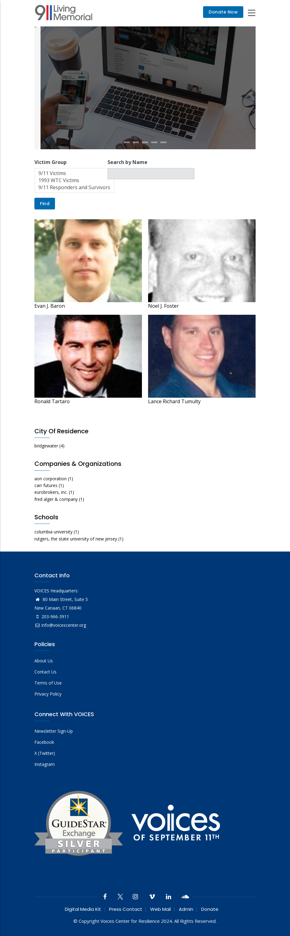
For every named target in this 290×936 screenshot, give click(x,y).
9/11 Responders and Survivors (74, 187)
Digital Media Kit (83, 909)
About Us (43, 661)
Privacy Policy (47, 694)
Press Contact (125, 909)
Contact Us (45, 672)
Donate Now (223, 12)
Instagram (44, 764)
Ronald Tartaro (52, 401)
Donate (209, 909)
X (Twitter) (44, 753)
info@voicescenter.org (60, 625)
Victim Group (50, 162)
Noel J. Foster (163, 305)
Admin (186, 909)
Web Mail (160, 909)
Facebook (44, 742)
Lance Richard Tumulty (174, 401)
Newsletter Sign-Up (53, 731)
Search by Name (127, 162)
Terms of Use (48, 683)
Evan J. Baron (49, 305)
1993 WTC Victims (74, 180)
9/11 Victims (74, 173)
